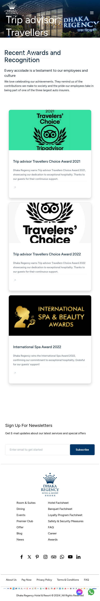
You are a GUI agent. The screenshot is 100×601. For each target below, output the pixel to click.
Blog (19, 533)
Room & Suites (26, 502)
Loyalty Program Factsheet (65, 515)
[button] (15, 187)
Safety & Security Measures (65, 521)
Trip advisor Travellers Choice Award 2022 (47, 254)
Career (52, 533)
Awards (52, 539)
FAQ (51, 527)
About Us (11, 579)
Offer (20, 527)
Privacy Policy (44, 579)
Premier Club (25, 521)
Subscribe (82, 449)
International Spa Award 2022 (37, 347)
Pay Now (27, 579)
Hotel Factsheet (58, 502)
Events (21, 515)
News (20, 539)
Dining (21, 509)
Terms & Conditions (68, 579)
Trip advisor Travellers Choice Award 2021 (46, 161)
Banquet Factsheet (60, 509)
